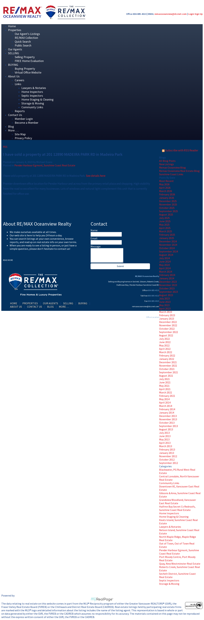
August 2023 (166, 295)
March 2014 (165, 406)
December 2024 (168, 241)
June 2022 (165, 342)
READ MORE (8, 260)
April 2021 (165, 389)
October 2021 (167, 369)
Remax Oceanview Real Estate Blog (179, 171)
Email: (94, 238)
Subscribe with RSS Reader (180, 150)
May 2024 (164, 265)
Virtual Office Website (28, 72)
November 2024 (168, 244)
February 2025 (167, 234)
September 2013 (168, 426)
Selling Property (25, 57)
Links (18, 84)
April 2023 (165, 308)
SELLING (13, 53)
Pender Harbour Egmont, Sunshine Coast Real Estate (179, 552)
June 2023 (165, 301)
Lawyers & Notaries (33, 88)
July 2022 (164, 338)
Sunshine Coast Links (171, 174)
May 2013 (164, 439)
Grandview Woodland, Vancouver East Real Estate (177, 501)
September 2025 (168, 211)
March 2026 (165, 191)
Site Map (20, 134)
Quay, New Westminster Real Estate (179, 563)
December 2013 (168, 416)
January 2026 (166, 197)
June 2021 (165, 382)
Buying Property (25, 68)
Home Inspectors (32, 92)
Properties (14, 30)
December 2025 (168, 201)
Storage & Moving (32, 103)
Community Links (32, 107)
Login (191, 13)
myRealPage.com (102, 599)
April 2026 (165, 187)
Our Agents (50, 303)
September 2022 (168, 332)
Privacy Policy (23, 138)
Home (13, 303)
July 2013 (164, 432)
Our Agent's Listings (27, 34)
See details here (95, 176)
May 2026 (164, 184)
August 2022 (166, 335)
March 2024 (165, 271)
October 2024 (167, 248)
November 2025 (168, 204)
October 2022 (167, 328)
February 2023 (167, 315)
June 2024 (165, 261)
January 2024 (166, 278)
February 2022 (167, 355)
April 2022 (165, 348)
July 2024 (164, 258)
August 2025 (166, 214)
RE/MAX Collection (26, 38)
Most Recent (166, 181)
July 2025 (164, 218)
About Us (14, 76)
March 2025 (165, 231)
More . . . (13, 130)
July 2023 (164, 298)
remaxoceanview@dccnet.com (170, 13)
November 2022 (168, 325)
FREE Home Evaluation (29, 61)
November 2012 (168, 456)
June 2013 (165, 436)
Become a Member (26, 123)
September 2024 (168, 251)
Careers (19, 80)
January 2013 (166, 453)
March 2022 (165, 352)
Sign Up (199, 13)
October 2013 (167, 422)
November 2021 (168, 365)
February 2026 (167, 194)
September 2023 (168, 291)
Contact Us (15, 115)
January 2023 (166, 318)
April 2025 (165, 228)
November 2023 (168, 285)
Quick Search (23, 41)
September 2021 (168, 372)
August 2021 (166, 375)
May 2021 (164, 385)
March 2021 (165, 392)
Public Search (23, 45)
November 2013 (168, 419)
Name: (94, 230)
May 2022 (164, 345)
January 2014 (166, 412)
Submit (120, 266)
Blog (50, 306)
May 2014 (164, 399)
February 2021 (167, 395)
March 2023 (165, 312)
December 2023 (168, 281)
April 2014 (165, 402)
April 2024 (165, 268)
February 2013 (167, 449)
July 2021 (164, 379)
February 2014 (167, 409)
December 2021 (168, 362)
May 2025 (164, 224)
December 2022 (168, 322)
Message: (96, 246)
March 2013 (165, 446)
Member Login (24, 119)
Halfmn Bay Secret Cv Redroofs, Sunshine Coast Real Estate (177, 508)
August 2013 (166, 429)
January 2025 (166, 238)
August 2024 (166, 254)
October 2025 (167, 207)
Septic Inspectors (32, 96)
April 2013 (165, 442)
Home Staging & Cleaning (37, 99)
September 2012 (168, 463)
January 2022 (166, 359)
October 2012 (167, 459)
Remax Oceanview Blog (172, 167)
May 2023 (164, 305)
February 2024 (167, 275)
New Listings (166, 164)
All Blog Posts (167, 160)
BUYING (13, 65)
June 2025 (165, 221)
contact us (63, 248)
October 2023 (167, 288)
